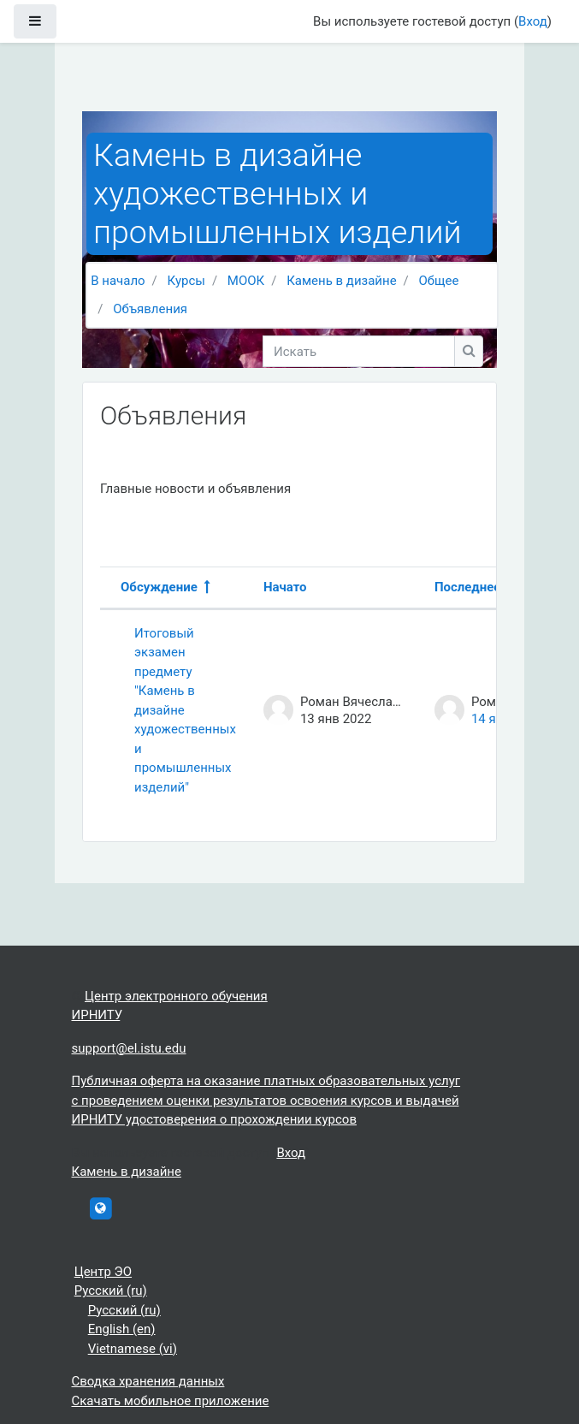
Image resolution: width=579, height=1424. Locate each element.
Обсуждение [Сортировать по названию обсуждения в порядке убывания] (159, 587)
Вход (532, 21)
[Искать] (359, 351)
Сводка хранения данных (148, 1381)
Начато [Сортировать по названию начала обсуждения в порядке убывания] (285, 587)
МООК (245, 280)
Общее (439, 280)
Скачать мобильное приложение (170, 1401)
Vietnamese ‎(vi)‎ (132, 1348)
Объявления (150, 309)
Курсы (186, 280)
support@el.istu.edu (129, 1048)
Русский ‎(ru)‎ (110, 1290)
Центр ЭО (103, 1271)
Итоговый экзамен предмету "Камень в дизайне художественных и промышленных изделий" (185, 710)
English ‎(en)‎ (122, 1329)
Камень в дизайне (341, 280)
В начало (118, 280)
